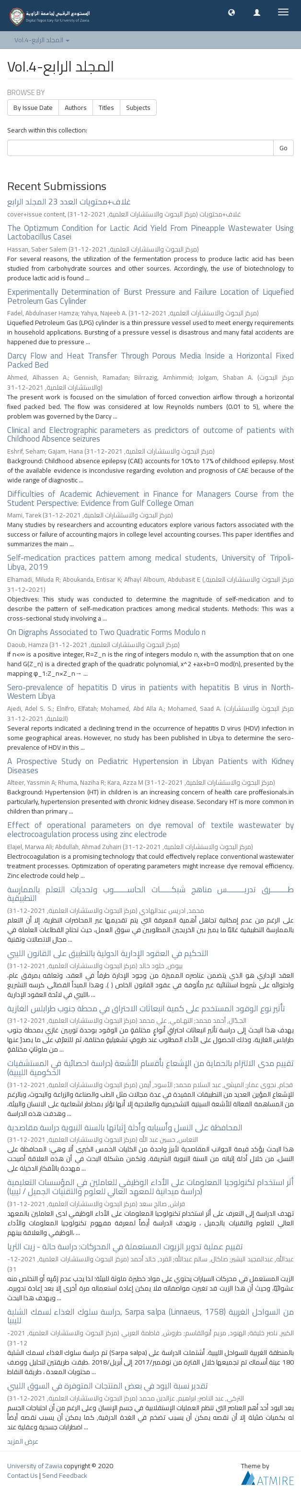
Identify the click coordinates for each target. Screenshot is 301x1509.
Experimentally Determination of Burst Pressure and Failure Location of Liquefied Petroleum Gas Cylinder (150, 296)
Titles (106, 107)
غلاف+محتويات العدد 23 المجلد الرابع (69, 201)
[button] (231, 12)
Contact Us (22, 1475)
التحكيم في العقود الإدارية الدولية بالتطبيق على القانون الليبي (107, 953)
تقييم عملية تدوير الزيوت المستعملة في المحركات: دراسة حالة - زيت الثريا (125, 1246)
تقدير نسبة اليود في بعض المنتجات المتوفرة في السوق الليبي (107, 1385)
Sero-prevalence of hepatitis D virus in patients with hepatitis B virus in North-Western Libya (150, 692)
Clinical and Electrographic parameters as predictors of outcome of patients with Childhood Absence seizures (150, 434)
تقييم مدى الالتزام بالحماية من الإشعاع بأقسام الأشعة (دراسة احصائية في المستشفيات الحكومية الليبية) (150, 1067)
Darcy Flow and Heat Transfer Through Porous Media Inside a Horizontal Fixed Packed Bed (150, 360)
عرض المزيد (22, 1441)
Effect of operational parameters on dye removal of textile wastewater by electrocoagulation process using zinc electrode (150, 829)
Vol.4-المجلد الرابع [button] (41, 40)
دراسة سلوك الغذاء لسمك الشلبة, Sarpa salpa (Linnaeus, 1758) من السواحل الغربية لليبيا (150, 1316)
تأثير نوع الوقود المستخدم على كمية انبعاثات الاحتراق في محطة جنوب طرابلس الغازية (146, 1008)
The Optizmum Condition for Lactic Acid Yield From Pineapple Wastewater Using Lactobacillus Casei (150, 232)
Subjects (138, 107)
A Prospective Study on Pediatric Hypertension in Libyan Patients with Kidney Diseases (150, 766)
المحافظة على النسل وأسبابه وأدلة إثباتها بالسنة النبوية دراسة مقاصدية (125, 1127)
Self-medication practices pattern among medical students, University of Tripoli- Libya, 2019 (150, 562)
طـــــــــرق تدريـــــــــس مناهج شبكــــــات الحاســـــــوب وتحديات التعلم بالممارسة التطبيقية (150, 894)
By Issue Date (33, 107)
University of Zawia (34, 1466)
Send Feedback (64, 1475)
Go (283, 148)
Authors (76, 107)
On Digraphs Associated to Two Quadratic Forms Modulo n (106, 632)
